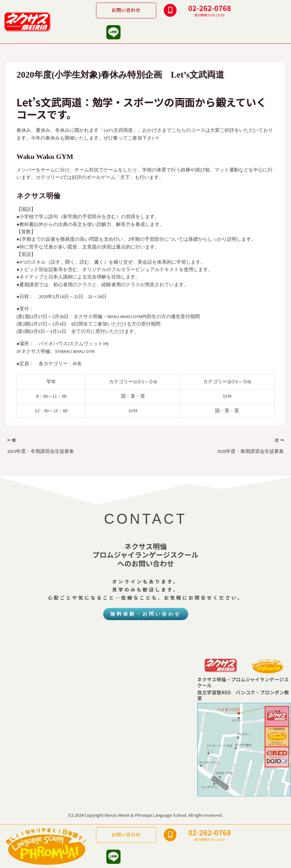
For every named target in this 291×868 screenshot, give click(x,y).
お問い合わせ (126, 9)
